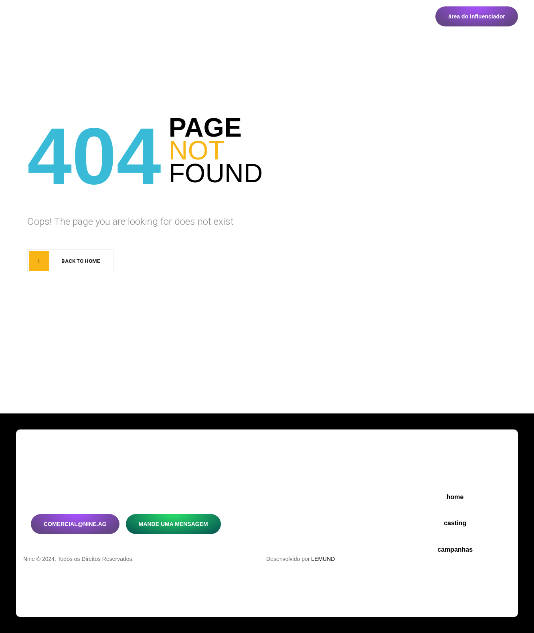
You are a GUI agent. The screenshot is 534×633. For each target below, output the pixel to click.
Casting (124, 18)
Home (86, 18)
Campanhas (172, 18)
